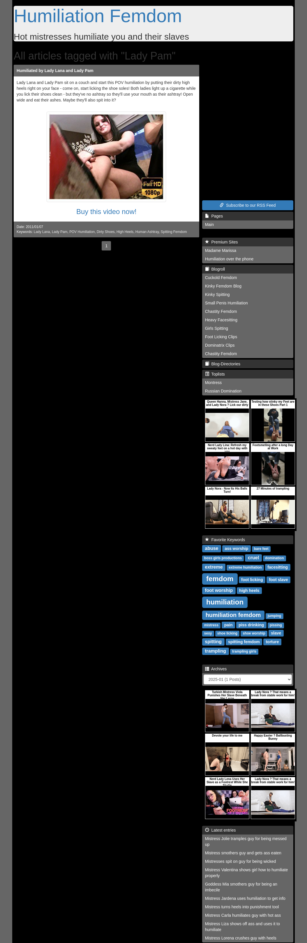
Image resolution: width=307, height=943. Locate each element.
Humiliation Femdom (98, 16)
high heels (249, 590)
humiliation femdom (233, 615)
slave (276, 633)
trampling (215, 650)
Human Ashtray (147, 232)
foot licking (252, 579)
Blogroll (215, 269)
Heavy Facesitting (221, 320)
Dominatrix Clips (220, 345)
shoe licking (227, 633)
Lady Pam (60, 232)
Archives (216, 669)
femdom (219, 579)
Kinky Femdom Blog (223, 286)
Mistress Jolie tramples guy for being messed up (246, 841)
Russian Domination (223, 391)
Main (209, 224)
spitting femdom (244, 641)
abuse (211, 548)
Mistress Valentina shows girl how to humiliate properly (246, 872)
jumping (274, 616)
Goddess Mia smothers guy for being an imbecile (241, 887)
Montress (213, 382)
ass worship (236, 548)
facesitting (277, 567)
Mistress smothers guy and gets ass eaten (243, 853)
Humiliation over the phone (229, 259)
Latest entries (220, 830)
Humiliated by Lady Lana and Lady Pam (55, 70)
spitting (213, 641)
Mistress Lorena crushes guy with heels (240, 938)
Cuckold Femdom (221, 277)
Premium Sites (221, 242)
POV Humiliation (82, 232)
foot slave (278, 579)
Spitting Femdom (174, 232)
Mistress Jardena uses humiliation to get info (245, 898)
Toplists (215, 374)
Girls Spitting (216, 328)
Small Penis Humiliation (226, 303)
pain (228, 625)
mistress (211, 625)
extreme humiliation (245, 567)
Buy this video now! (106, 211)
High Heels (125, 232)
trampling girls (244, 651)
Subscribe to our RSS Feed (248, 205)
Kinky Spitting (217, 294)
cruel (253, 557)
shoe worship (254, 633)
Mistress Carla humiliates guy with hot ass (243, 915)
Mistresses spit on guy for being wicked (240, 861)
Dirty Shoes (105, 232)
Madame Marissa (220, 250)
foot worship (219, 590)
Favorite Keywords (225, 539)
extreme (214, 567)
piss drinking (251, 625)
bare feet (261, 549)
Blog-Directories (222, 364)
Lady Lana (42, 232)
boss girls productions (223, 558)
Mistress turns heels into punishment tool (242, 907)
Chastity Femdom (221, 311)
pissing (276, 625)
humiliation (225, 602)
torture (272, 641)
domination (274, 558)
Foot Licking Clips (221, 336)
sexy (208, 633)
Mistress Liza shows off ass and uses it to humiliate (242, 926)
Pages (214, 216)
